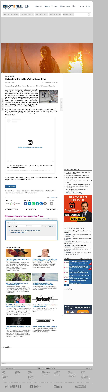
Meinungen (65, 6)
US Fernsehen (30, 382)
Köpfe (29, 377)
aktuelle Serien (64, 382)
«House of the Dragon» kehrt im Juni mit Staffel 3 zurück (79, 181)
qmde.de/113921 (53, 197)
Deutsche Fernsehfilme (79, 382)
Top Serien (87, 382)
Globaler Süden (55, 14)
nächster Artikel (51, 209)
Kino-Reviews (57, 375)
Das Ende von (68, 14)
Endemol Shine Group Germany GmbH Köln (77, 263)
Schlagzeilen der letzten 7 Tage (74, 193)
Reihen (16, 373)
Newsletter (4, 373)
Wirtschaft (30, 375)
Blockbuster (52, 382)
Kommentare (11, 186)
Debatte (56, 372)
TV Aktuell (11, 382)
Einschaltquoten (41, 382)
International (31, 376)
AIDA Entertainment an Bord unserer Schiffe (75, 282)
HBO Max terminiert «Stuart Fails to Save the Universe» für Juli (77, 253)
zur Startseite (31, 209)
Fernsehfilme (58, 382)
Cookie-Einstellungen (85, 378)
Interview (17, 375)
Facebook (4, 377)
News (47, 6)
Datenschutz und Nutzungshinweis (84, 377)
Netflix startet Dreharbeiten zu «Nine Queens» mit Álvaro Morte (78, 178)
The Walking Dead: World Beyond (14, 193)
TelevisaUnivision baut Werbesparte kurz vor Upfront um (78, 186)
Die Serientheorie (27, 14)
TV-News (30, 372)
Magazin (39, 6)
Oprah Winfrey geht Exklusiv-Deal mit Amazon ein (77, 249)
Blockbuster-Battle (71, 376)
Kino (74, 6)
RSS (3, 372)
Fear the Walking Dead (37, 190)
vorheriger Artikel (11, 209)
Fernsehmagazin (17, 382)
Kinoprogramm (71, 382)
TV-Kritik (56, 373)
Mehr (88, 6)
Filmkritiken (23, 382)
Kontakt (82, 375)
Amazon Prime (23, 190)
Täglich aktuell (45, 375)
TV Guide (47, 382)
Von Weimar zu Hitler (10, 14)
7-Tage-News (5, 376)
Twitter (3, 378)
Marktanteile (44, 373)
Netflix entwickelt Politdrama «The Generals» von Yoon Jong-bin (78, 172)
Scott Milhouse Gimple (26, 170)
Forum (81, 6)
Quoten (55, 6)
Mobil (3, 375)
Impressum (83, 380)
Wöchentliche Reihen (46, 372)
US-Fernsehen (31, 378)
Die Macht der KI (41, 14)
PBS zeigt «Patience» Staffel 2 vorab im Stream (78, 184)
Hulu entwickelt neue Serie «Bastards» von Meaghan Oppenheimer (77, 190)
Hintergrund (17, 372)
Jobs (82, 373)
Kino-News (70, 372)
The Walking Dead (50, 190)
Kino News (6, 382)
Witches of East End (30, 193)
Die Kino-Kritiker (71, 373)
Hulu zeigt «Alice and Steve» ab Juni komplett (78, 175)
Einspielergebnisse (72, 375)
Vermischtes (30, 373)
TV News (35, 382)
